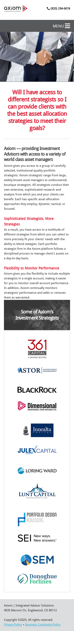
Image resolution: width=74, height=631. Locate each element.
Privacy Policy (13, 624)
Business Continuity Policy (42, 624)
